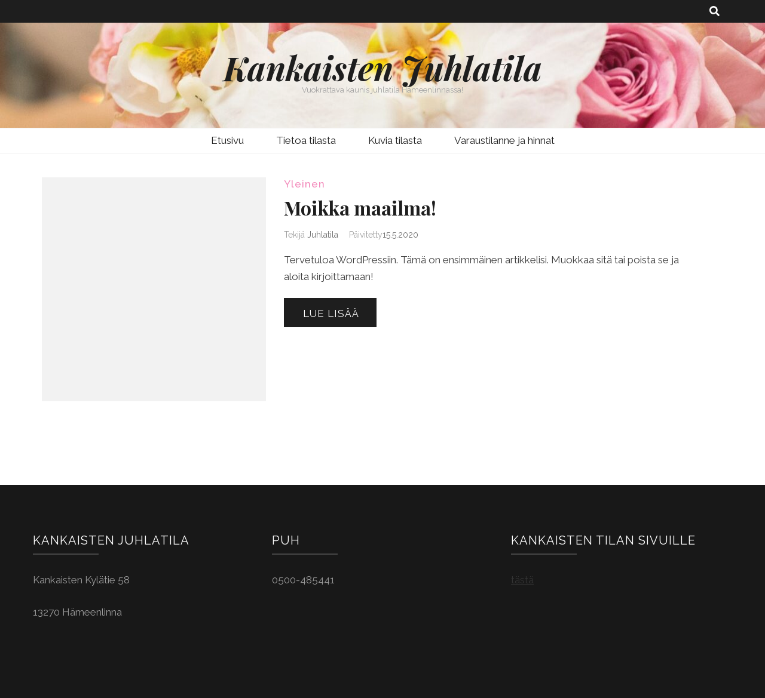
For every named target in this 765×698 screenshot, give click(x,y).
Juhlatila (322, 234)
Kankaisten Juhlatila (383, 67)
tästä (522, 580)
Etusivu (227, 140)
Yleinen (304, 184)
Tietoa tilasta (306, 140)
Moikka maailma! (360, 207)
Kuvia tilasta (395, 140)
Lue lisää (331, 313)
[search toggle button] (714, 11)
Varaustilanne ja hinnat (504, 140)
